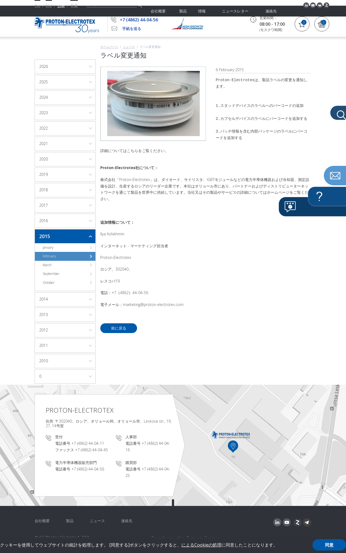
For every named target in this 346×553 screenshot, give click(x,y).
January (48, 247)
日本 (61, 5)
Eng (49, 5)
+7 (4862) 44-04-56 (143, 19)
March (47, 265)
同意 (329, 545)
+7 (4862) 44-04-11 (87, 443)
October (49, 282)
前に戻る (118, 328)
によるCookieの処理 (201, 545)
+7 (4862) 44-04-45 (91, 449)
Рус (37, 5)
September (51, 273)
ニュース (129, 47)
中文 (74, 5)
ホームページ (109, 47)
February (49, 256)
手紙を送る (131, 28)
